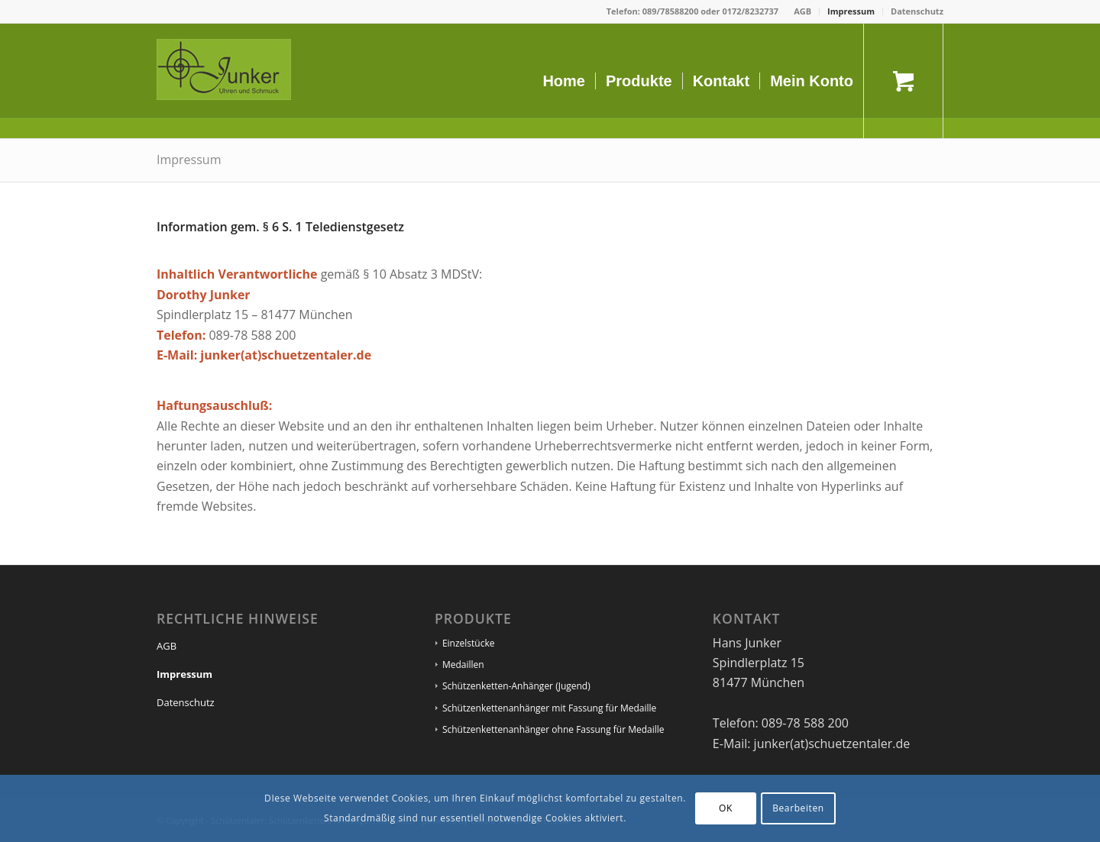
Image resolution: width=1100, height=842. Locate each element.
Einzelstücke (468, 643)
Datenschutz (917, 11)
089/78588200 (670, 11)
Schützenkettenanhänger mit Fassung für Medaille (549, 708)
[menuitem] (803, 11)
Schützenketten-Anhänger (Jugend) (516, 685)
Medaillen (463, 664)
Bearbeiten (798, 808)
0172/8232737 (750, 11)
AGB (802, 11)
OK (726, 808)
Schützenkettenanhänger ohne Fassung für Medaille (553, 729)
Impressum (851, 11)
